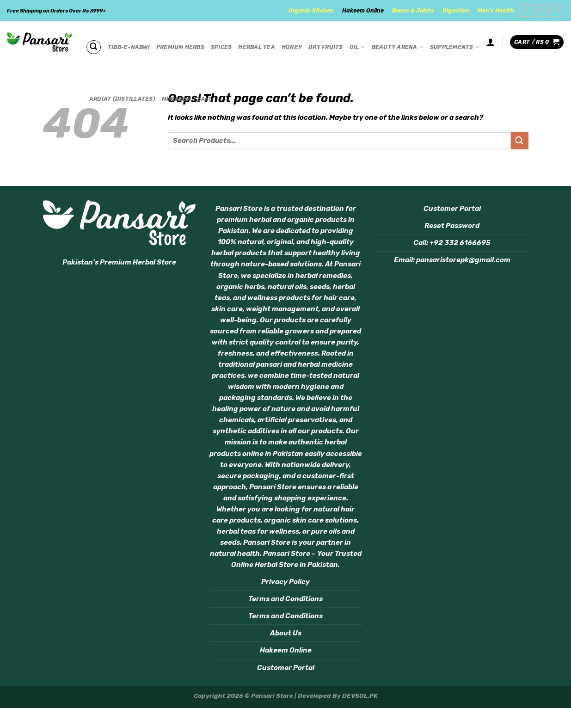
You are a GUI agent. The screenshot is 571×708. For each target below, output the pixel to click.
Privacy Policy (285, 582)
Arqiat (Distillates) (122, 99)
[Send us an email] (556, 10)
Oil (357, 47)
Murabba (176, 99)
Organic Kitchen (311, 10)
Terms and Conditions (285, 599)
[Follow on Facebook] (526, 10)
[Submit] (519, 140)
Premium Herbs (180, 47)
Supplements (454, 47)
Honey (292, 47)
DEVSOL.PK (360, 695)
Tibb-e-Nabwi (129, 47)
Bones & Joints (413, 10)
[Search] (93, 47)
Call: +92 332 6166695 (452, 243)
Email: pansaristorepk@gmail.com (452, 260)
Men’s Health (496, 10)
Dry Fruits (325, 47)
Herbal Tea (256, 47)
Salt (204, 99)
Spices (221, 47)
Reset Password (451, 226)
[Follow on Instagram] (541, 10)
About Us (285, 633)
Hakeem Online (363, 10)
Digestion (455, 10)
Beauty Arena (398, 47)
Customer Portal (285, 668)
